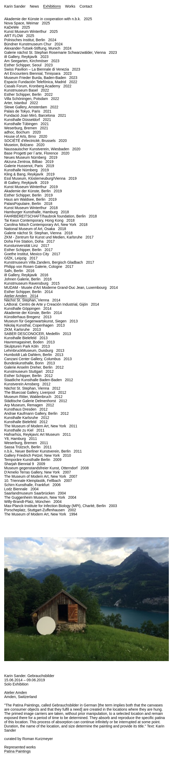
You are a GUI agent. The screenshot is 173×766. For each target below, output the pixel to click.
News (34, 6)
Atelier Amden (15, 692)
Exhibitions (52, 6)
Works (70, 6)
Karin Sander (15, 6)
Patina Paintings (17, 751)
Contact (86, 6)
